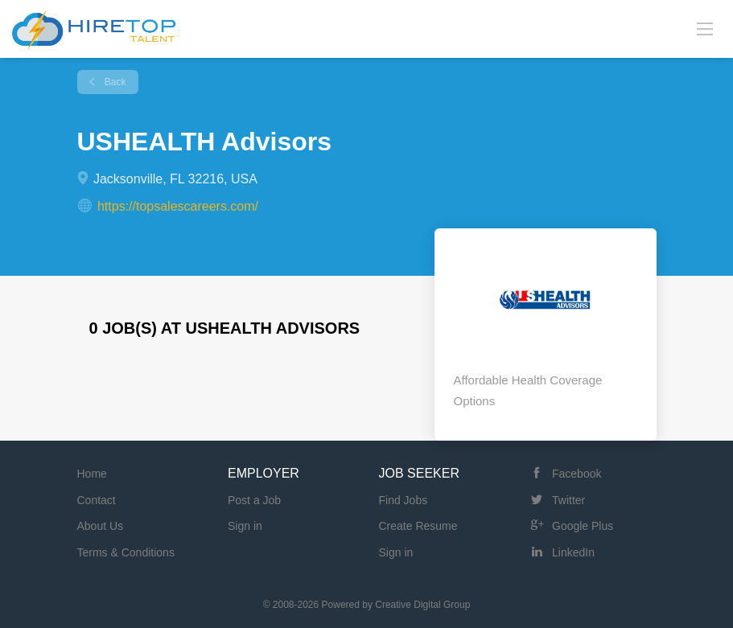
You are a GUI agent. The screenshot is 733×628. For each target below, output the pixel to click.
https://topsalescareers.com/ (177, 206)
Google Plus (582, 525)
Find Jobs (403, 500)
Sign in (245, 525)
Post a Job (254, 500)
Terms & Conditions (126, 552)
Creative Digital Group (422, 604)
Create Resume (418, 525)
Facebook (576, 473)
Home (92, 473)
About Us (100, 525)
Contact (96, 500)
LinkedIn (573, 552)
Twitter (568, 500)
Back (114, 82)
